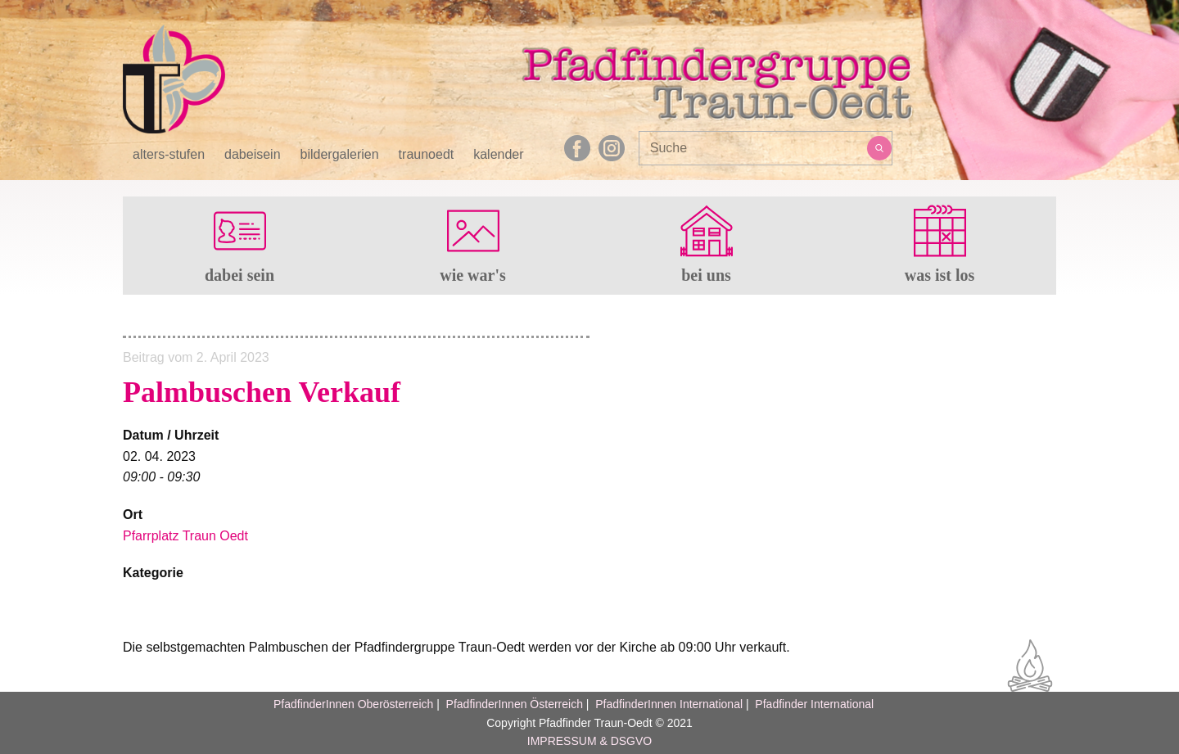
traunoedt (426, 154)
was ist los (940, 275)
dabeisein (252, 154)
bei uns (706, 275)
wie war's (473, 275)
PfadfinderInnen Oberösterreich (353, 704)
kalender (498, 154)
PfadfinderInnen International (669, 704)
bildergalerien (339, 154)
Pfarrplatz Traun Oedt (185, 536)
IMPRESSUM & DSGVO (589, 740)
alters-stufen (169, 154)
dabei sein (239, 275)
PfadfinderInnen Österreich (514, 704)
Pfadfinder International (813, 704)
